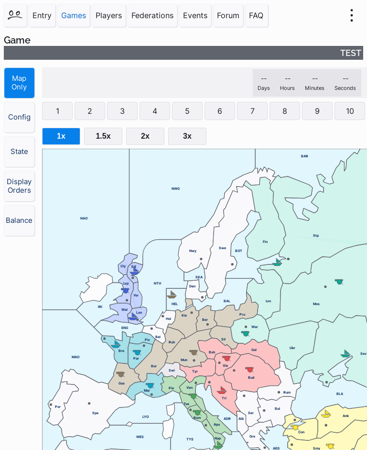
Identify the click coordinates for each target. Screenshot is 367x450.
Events (195, 15)
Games (73, 15)
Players (109, 15)
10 (350, 111)
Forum (228, 15)
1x (61, 136)
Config (19, 117)
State (19, 151)
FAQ (256, 15)
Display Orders (19, 186)
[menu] (351, 15)
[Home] (15, 15)
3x (187, 136)
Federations (152, 15)
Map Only (19, 82)
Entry (42, 15)
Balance (19, 220)
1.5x (103, 136)
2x (145, 136)
